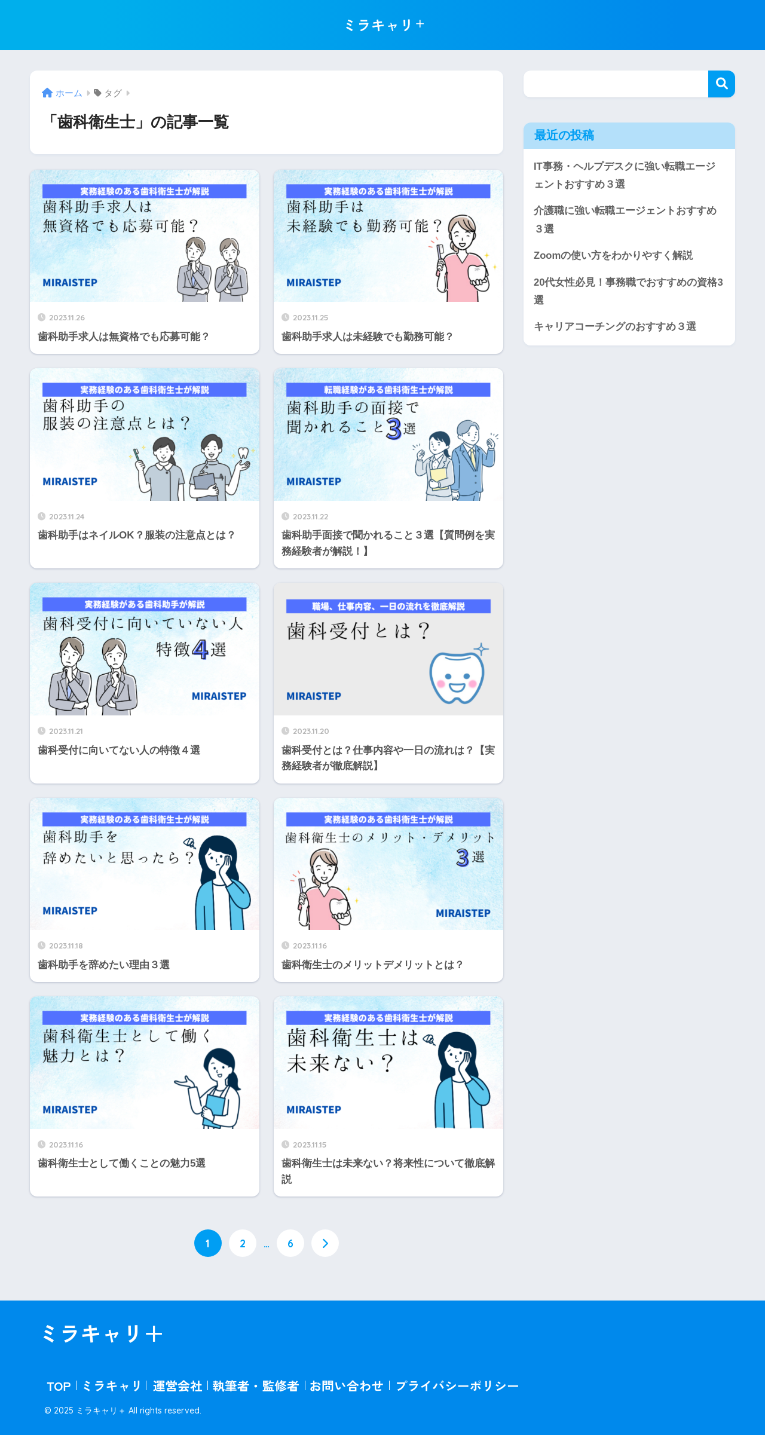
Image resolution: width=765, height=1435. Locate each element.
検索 (721, 84)
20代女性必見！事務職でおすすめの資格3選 (628, 292)
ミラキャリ (112, 1385)
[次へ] (325, 1243)
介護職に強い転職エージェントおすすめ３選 (625, 220)
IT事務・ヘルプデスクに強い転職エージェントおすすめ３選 (624, 176)
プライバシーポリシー (457, 1385)
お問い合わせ (346, 1385)
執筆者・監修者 (255, 1385)
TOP (59, 1385)
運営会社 (178, 1385)
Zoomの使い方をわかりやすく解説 (613, 256)
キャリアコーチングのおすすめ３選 (615, 328)
